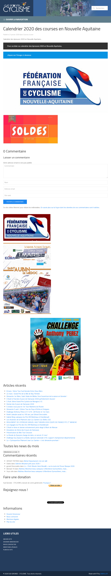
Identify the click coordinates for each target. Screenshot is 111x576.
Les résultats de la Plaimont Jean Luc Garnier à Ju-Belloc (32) (29, 419)
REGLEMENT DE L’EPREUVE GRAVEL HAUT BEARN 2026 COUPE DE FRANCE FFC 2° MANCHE (42, 422)
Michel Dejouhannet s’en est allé (35, 461)
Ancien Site (7, 539)
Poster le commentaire (15, 202)
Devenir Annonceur (13, 514)
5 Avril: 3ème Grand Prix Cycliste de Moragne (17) (24, 401)
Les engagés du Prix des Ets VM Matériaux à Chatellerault (28, 424)
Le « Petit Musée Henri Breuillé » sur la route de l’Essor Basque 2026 (49, 466)
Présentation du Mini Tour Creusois (19, 432)
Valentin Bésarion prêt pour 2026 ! (27, 463)
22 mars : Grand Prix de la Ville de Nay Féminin (23, 393)
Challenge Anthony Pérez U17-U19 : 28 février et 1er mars (28, 412)
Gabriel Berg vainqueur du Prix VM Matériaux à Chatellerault (28, 417)
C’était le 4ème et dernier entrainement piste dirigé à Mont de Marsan (32, 427)
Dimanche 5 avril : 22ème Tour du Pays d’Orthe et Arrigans (28, 409)
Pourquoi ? (47, 482)
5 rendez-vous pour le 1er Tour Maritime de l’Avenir (25, 406)
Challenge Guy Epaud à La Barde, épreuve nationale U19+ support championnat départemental (41, 437)
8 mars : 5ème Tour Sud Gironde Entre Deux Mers (24, 391)
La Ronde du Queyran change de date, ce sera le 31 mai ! (27, 435)
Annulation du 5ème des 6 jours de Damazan (23, 430)
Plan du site (11, 521)
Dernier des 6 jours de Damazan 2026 (20, 404)
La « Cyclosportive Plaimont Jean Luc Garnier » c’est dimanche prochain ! (33, 440)
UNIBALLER (104, 573)
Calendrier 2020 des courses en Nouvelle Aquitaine (51, 28)
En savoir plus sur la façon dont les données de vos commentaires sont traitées (70, 207)
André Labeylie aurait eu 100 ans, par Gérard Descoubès (27, 414)
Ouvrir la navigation (15, 19)
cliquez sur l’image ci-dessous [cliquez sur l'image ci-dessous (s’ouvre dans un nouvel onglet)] (19, 55)
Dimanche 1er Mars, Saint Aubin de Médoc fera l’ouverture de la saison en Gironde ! (37, 396)
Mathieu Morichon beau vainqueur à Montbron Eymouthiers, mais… (43, 468)
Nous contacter (12, 516)
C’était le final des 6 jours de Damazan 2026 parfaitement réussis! (31, 399)
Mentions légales (13, 519)
